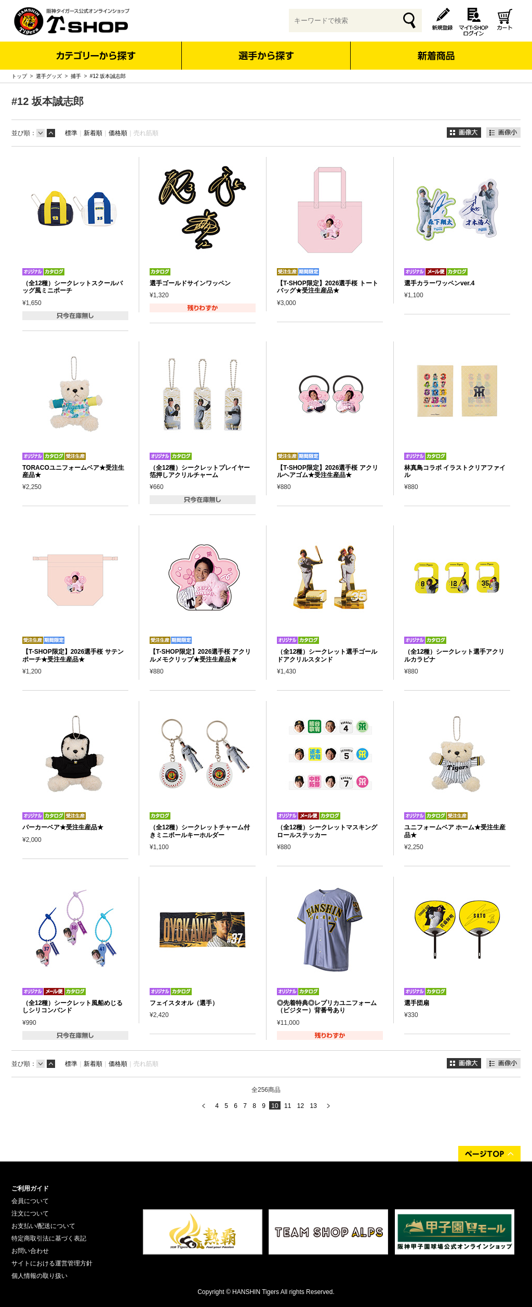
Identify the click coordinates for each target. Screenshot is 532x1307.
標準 (71, 133)
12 (300, 1106)
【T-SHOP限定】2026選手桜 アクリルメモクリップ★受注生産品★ (200, 655)
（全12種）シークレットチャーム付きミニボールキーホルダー (200, 831)
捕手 (76, 76)
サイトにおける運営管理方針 (51, 1263)
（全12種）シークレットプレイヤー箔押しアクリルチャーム (200, 471)
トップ (19, 76)
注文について (30, 1213)
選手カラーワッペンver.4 (439, 283)
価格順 (118, 133)
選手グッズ (49, 76)
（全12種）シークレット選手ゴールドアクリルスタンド (327, 655)
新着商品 (436, 49)
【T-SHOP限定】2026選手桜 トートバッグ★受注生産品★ (327, 287)
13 (313, 1106)
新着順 (93, 133)
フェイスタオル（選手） (184, 1003)
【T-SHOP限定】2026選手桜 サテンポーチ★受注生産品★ (73, 655)
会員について (30, 1201)
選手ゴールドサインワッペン (190, 283)
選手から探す (266, 56)
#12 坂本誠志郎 (108, 76)
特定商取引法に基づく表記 (48, 1238)
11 (287, 1106)
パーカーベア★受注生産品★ (62, 827)
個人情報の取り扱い (39, 1275)
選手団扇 (416, 1003)
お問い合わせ (30, 1251)
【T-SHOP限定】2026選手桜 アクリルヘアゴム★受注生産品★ (327, 471)
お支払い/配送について (43, 1226)
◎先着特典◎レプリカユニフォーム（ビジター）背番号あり (327, 1006)
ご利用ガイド (30, 1188)
